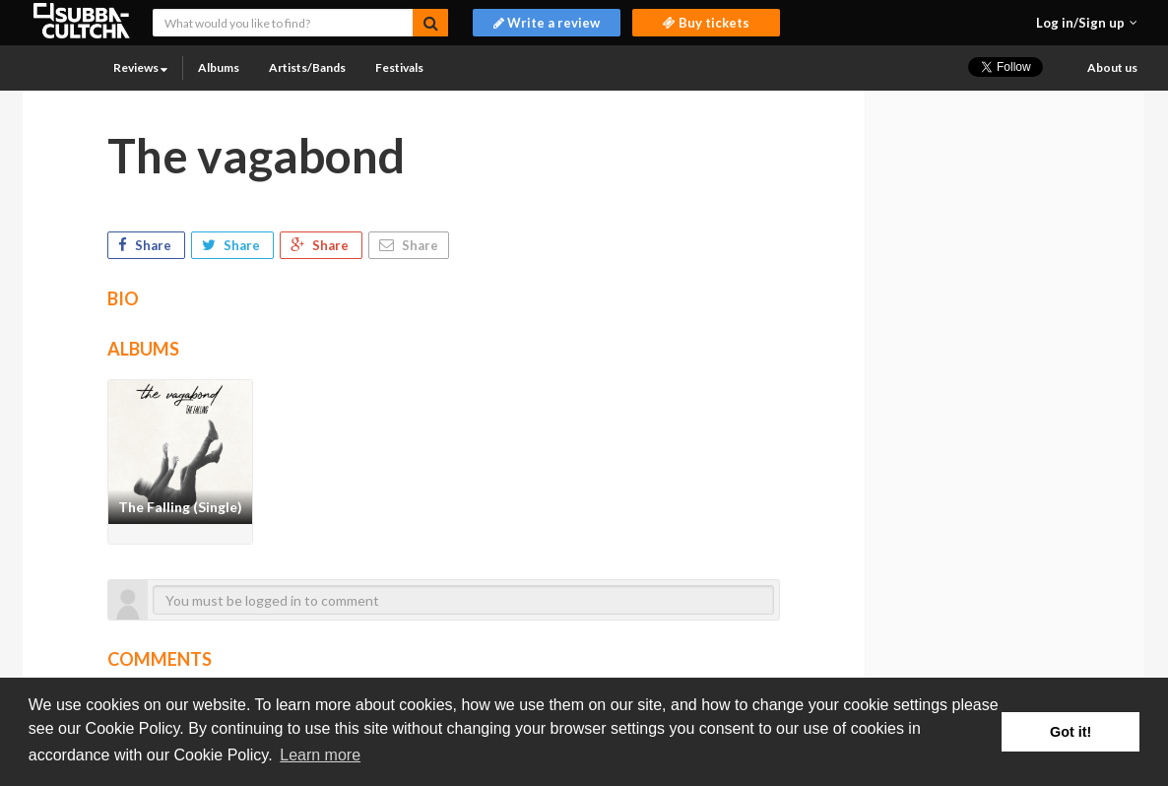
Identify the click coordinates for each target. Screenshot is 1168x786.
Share (146, 245)
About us (1112, 67)
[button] (1086, 22)
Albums (218, 67)
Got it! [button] (1070, 732)
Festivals (399, 67)
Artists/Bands (307, 67)
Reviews (140, 67)
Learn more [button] (320, 755)
